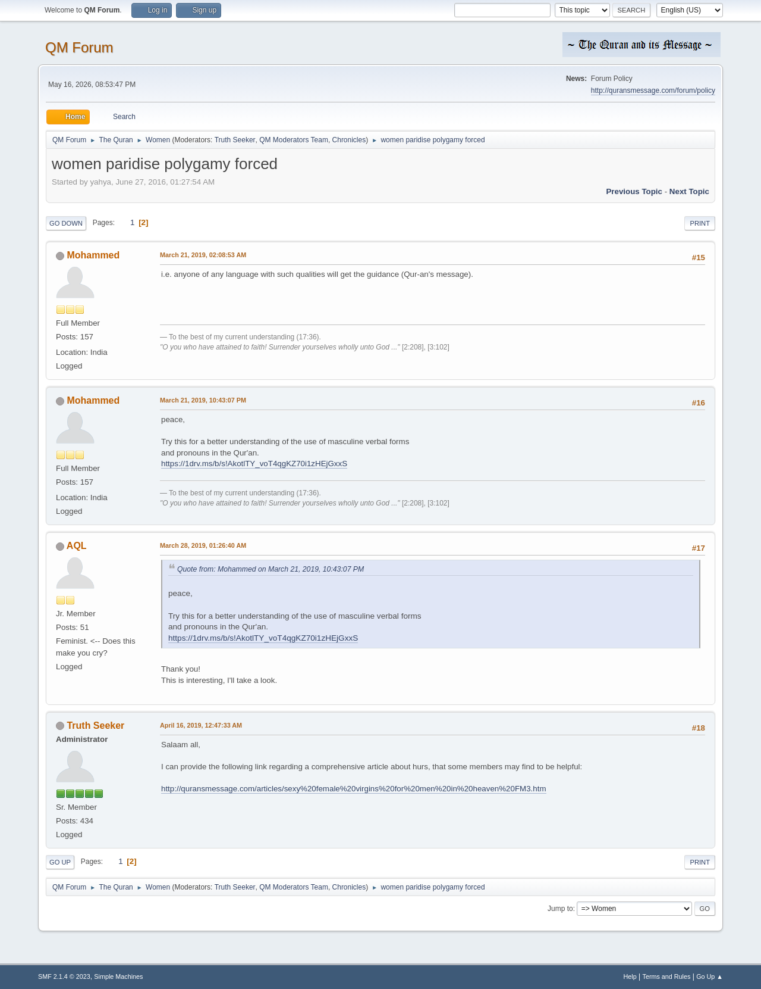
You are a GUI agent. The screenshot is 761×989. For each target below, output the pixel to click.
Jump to (560, 908)
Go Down (66, 223)
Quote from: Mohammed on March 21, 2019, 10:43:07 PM (270, 569)
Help (630, 976)
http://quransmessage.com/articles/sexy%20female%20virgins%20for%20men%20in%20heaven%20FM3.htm (353, 788)
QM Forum (79, 47)
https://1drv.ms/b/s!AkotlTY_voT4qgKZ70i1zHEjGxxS (254, 463)
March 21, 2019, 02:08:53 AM (203, 254)
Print (700, 223)
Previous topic (634, 191)
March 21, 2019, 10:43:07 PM (203, 400)
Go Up (60, 862)
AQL (77, 546)
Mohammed (93, 255)
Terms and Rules (667, 976)
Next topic (689, 191)
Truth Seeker (235, 140)
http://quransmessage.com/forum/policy (653, 90)
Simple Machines (118, 976)
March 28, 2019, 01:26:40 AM (203, 545)
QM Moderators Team (293, 140)
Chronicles (349, 140)
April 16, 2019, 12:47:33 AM (201, 725)
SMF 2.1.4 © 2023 (64, 976)
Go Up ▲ (709, 976)
